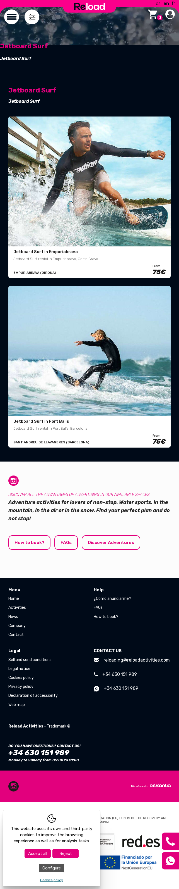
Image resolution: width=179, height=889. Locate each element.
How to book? (29, 542)
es (158, 3)
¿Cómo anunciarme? (112, 598)
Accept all (37, 853)
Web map (16, 704)
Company (17, 625)
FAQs (66, 542)
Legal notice (19, 668)
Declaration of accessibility (33, 695)
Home (13, 598)
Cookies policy (21, 677)
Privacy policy (20, 686)
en (166, 3)
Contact (16, 634)
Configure (51, 868)
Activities (17, 607)
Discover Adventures (112, 542)
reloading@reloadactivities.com (132, 660)
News (13, 616)
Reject (65, 853)
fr (173, 3)
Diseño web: (151, 786)
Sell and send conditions (30, 659)
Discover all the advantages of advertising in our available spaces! (79, 494)
